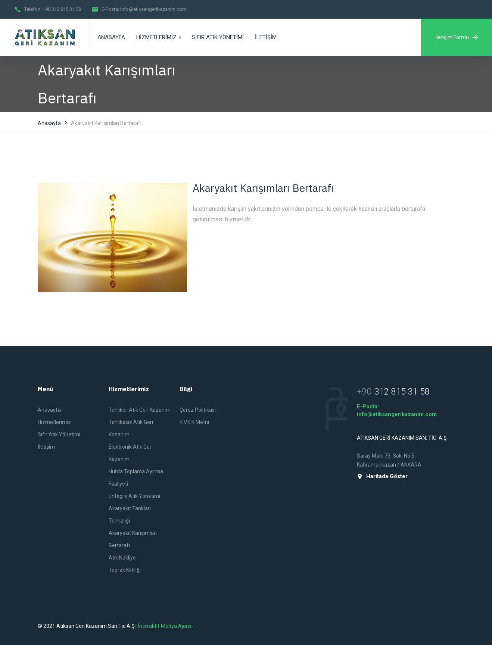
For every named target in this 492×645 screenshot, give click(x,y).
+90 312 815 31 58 (62, 9)
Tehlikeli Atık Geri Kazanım (140, 410)
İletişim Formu (456, 37)
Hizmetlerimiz (54, 422)
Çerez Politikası (198, 410)
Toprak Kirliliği (125, 570)
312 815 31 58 (402, 392)
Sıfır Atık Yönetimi (59, 434)
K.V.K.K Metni (194, 422)
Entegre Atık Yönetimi (134, 496)
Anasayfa (49, 123)
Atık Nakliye (122, 558)
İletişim (46, 447)
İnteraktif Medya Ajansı (165, 626)
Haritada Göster (382, 476)
